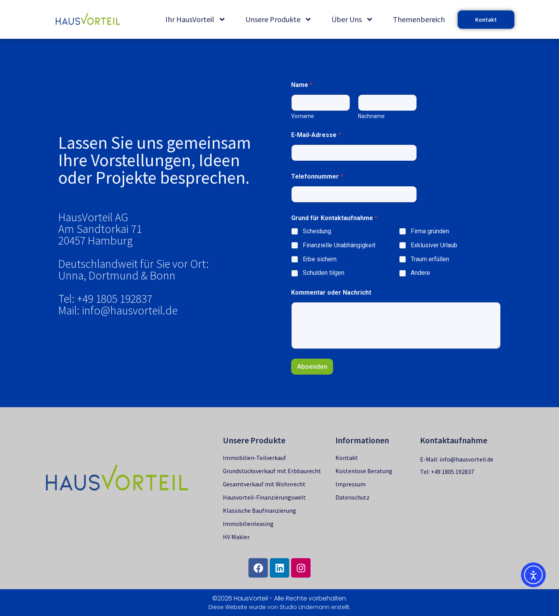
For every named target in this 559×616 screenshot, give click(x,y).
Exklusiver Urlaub (431, 275)
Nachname (369, 147)
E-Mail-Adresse (314, 165)
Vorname (300, 147)
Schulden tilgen (321, 303)
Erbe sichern (318, 289)
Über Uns (352, 19)
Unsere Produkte (278, 19)
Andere (418, 303)
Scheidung (315, 261)
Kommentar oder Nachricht (329, 323)
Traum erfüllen (427, 289)
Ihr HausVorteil (195, 19)
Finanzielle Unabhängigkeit (337, 275)
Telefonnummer (315, 207)
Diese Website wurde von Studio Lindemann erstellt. (279, 607)
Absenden (310, 397)
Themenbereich (419, 19)
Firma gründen (427, 261)
